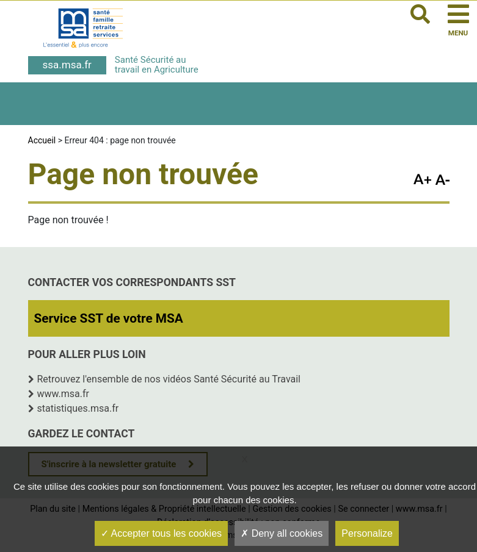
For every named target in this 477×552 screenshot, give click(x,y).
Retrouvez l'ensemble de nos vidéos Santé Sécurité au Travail (169, 379)
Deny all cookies (281, 533)
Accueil (42, 140)
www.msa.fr (63, 394)
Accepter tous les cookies (161, 533)
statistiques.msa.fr (78, 408)
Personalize (367, 533)
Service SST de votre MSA (108, 318)
